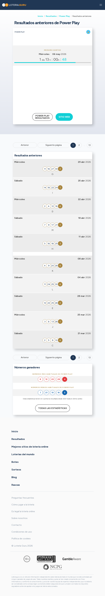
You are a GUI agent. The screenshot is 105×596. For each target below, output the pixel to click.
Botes (15, 461)
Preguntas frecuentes (22, 497)
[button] (101, 5)
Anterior (25, 145)
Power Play (64, 16)
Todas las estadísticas (52, 408)
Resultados (51, 16)
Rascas (15, 484)
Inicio (40, 16)
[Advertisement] (52, 88)
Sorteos (16, 469)
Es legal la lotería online (23, 511)
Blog (14, 477)
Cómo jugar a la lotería (22, 504)
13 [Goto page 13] (90, 357)
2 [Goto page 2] (79, 145)
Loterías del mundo (22, 454)
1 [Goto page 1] (73, 145)
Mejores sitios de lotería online (29, 446)
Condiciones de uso (21, 531)
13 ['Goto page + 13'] (90, 145)
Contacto (16, 525)
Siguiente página (53, 145)
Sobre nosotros (19, 518)
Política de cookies (21, 538)
